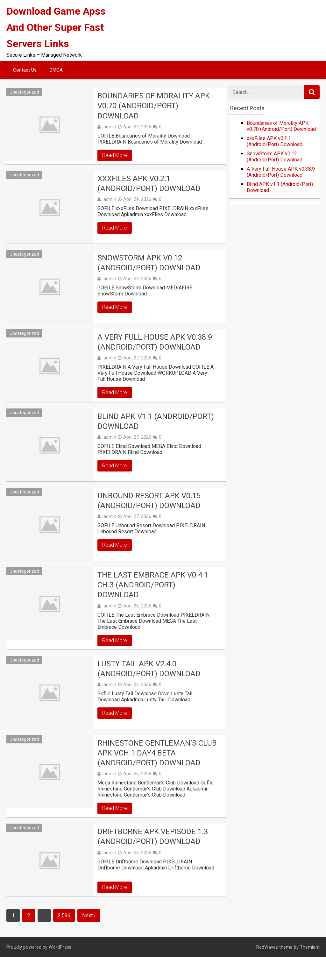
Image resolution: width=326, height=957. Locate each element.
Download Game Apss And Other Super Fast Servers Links (56, 27)
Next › (89, 915)
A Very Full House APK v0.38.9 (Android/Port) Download (154, 342)
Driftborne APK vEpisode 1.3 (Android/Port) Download (152, 836)
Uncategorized (24, 92)
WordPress (60, 947)
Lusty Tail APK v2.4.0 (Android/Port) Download (149, 668)
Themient (310, 947)
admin (109, 127)
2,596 (64, 915)
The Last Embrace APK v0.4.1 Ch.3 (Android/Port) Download (152, 585)
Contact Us (25, 70)
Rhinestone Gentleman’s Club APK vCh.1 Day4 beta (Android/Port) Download (157, 753)
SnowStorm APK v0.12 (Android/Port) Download (149, 262)
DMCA (56, 70)
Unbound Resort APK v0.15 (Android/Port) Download (149, 500)
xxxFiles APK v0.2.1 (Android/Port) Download (149, 183)
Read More (114, 155)
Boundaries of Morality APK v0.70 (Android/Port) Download (153, 105)
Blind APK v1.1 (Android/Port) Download (155, 421)
